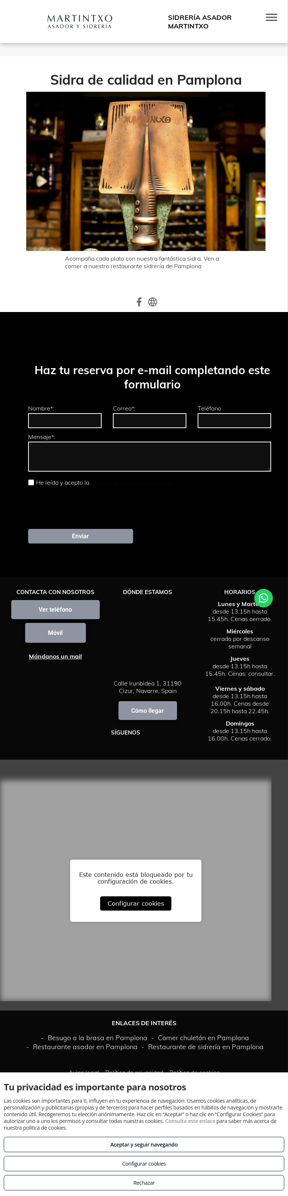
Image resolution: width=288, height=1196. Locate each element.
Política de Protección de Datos (133, 482)
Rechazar (143, 1182)
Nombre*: (41, 408)
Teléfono (209, 408)
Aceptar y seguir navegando (143, 1144)
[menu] (271, 17)
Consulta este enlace (190, 1120)
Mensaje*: (42, 436)
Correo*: (124, 408)
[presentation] (85, 506)
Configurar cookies (136, 903)
